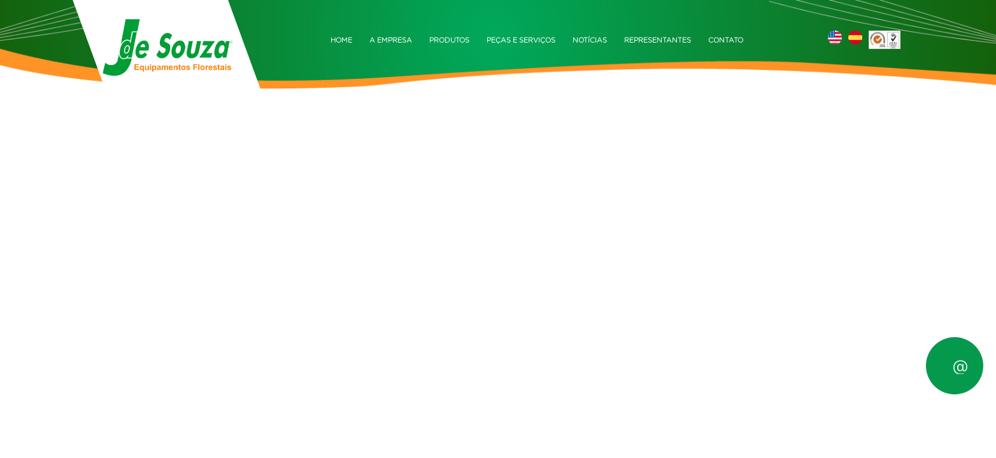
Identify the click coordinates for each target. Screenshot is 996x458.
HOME (341, 40)
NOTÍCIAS (590, 40)
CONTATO (725, 40)
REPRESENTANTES (657, 40)
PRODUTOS (449, 40)
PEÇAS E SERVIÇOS (521, 40)
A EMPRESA (390, 40)
